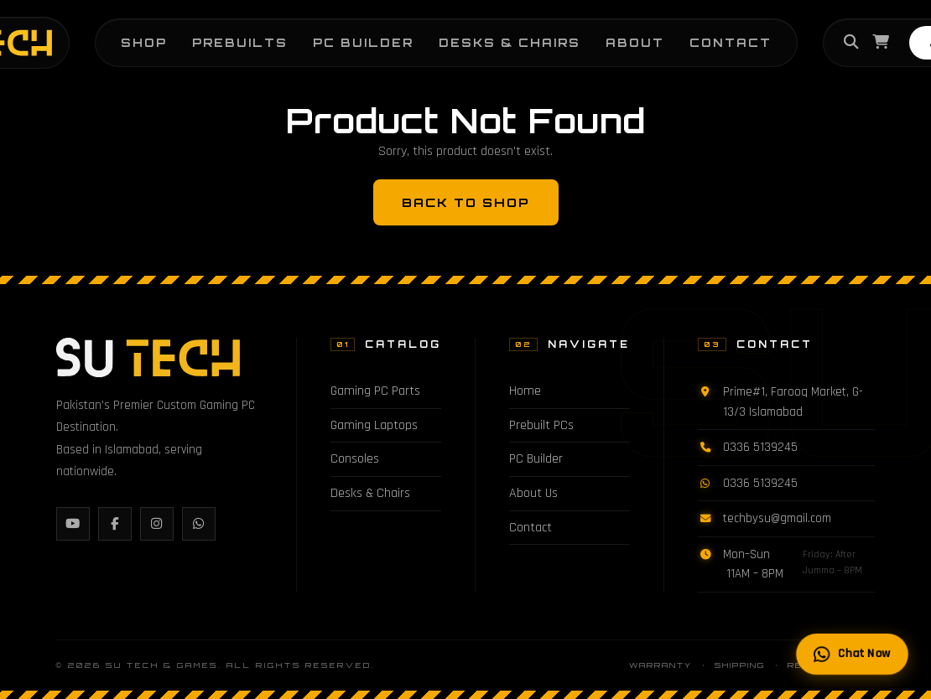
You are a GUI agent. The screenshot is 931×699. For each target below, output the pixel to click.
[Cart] (880, 43)
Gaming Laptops (374, 425)
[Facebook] (115, 524)
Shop (144, 42)
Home (525, 391)
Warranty (660, 665)
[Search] (851, 43)
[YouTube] (73, 524)
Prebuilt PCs (541, 425)
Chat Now (852, 654)
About (635, 42)
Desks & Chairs (509, 42)
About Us (533, 493)
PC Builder (363, 42)
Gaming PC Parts (375, 391)
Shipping (740, 665)
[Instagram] (157, 524)
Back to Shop (466, 202)
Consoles (354, 459)
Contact (730, 42)
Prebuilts (240, 42)
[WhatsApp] (199, 524)
